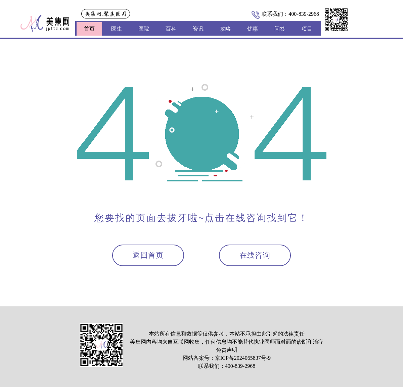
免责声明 (226, 350)
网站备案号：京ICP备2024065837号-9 (227, 358)
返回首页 (148, 255)
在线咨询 (254, 255)
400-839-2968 (303, 14)
